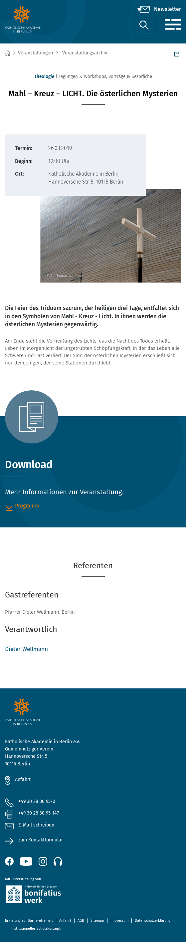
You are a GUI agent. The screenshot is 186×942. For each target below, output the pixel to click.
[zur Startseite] (34, 19)
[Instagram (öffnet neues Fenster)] (43, 861)
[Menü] (173, 24)
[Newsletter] (159, 9)
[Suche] (143, 24)
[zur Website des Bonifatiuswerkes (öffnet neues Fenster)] (93, 895)
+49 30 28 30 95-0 (36, 801)
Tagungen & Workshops (82, 76)
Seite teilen (176, 54)
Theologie (44, 76)
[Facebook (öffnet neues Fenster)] (9, 861)
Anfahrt (23, 779)
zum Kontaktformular (40, 840)
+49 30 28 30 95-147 (38, 813)
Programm (22, 506)
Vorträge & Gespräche (130, 76)
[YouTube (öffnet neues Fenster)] (26, 861)
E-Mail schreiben (29, 825)
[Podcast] (58, 861)
